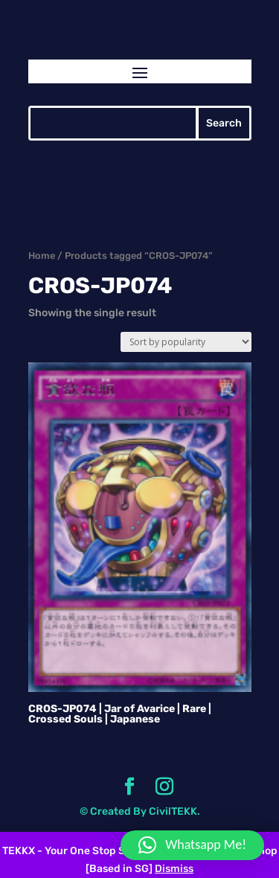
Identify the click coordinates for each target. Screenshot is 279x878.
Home (41, 255)
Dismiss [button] (174, 868)
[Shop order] (186, 342)
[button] (192, 845)
